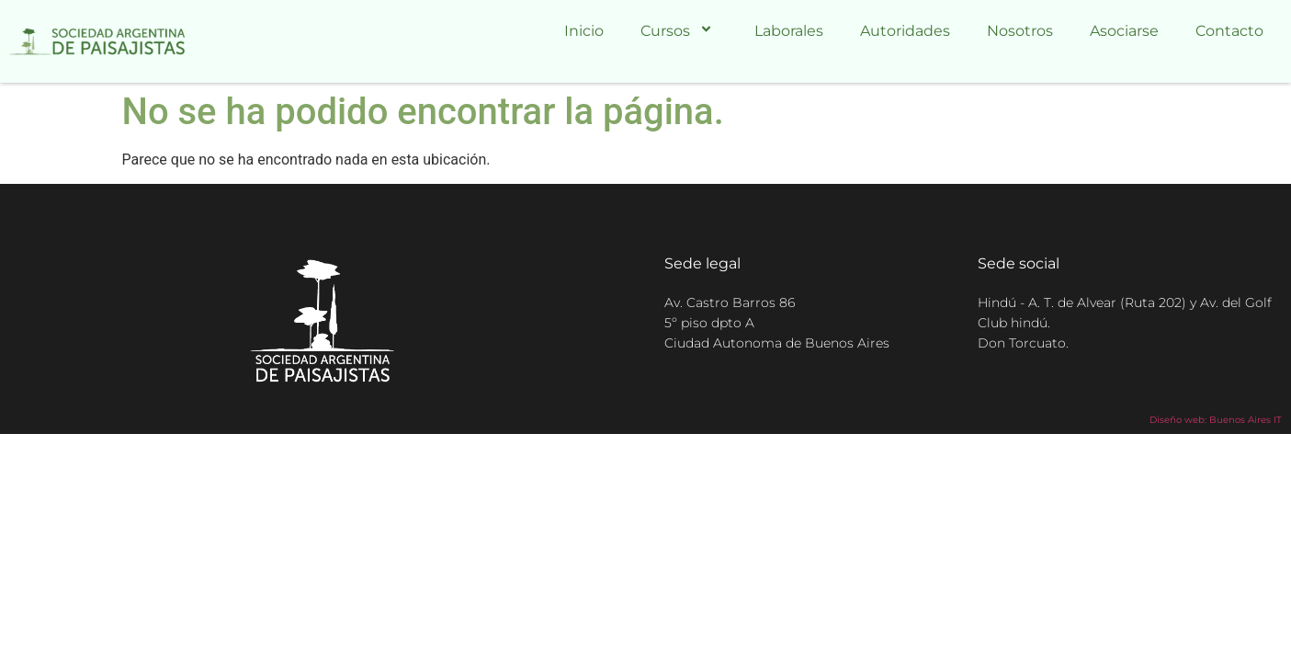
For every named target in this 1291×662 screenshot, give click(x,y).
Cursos (679, 30)
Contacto (1229, 31)
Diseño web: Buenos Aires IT (1215, 420)
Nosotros (1020, 31)
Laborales (788, 31)
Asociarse (1124, 31)
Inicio (584, 31)
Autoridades (905, 31)
